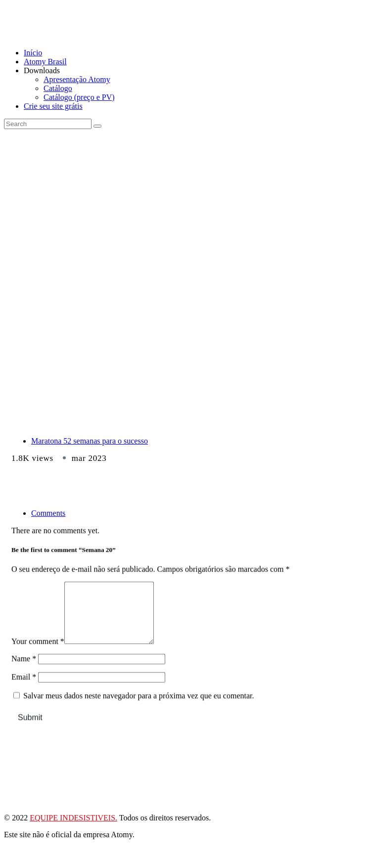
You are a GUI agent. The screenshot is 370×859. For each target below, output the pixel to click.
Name (23, 675)
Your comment (37, 657)
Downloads (42, 70)
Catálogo (58, 88)
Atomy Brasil (45, 61)
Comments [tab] (48, 513)
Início (33, 52)
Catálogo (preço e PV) (79, 97)
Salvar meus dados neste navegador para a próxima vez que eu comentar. (138, 712)
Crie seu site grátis (53, 106)
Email (23, 693)
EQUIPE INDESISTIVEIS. (73, 829)
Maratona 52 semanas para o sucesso (89, 441)
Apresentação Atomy (77, 79)
